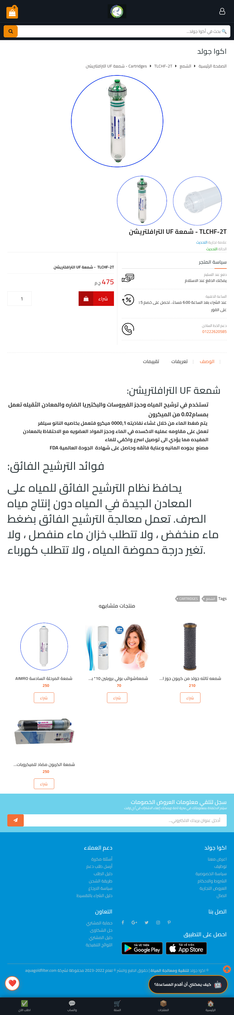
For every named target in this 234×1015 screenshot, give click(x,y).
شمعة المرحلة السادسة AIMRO (43, 678)
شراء (93, 298)
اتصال (222, 895)
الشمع (210, 599)
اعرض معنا (217, 859)
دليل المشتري (100, 937)
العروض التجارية (213, 888)
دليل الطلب (103, 874)
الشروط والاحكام (212, 881)
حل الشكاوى (101, 930)
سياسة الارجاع (100, 888)
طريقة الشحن (100, 881)
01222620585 (214, 331)
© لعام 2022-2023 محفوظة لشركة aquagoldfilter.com (71, 970)
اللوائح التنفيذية (99, 945)
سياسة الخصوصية (211, 874)
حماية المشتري (99, 923)
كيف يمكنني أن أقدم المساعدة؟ (182, 984)
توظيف (220, 866)
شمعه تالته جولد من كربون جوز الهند (188, 678)
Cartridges (188, 599)
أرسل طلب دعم (99, 866)
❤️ (12, 983)
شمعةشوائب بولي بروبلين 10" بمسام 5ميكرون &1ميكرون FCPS (90, 678)
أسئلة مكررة (101, 859)
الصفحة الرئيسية (213, 66)
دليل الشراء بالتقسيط (94, 895)
